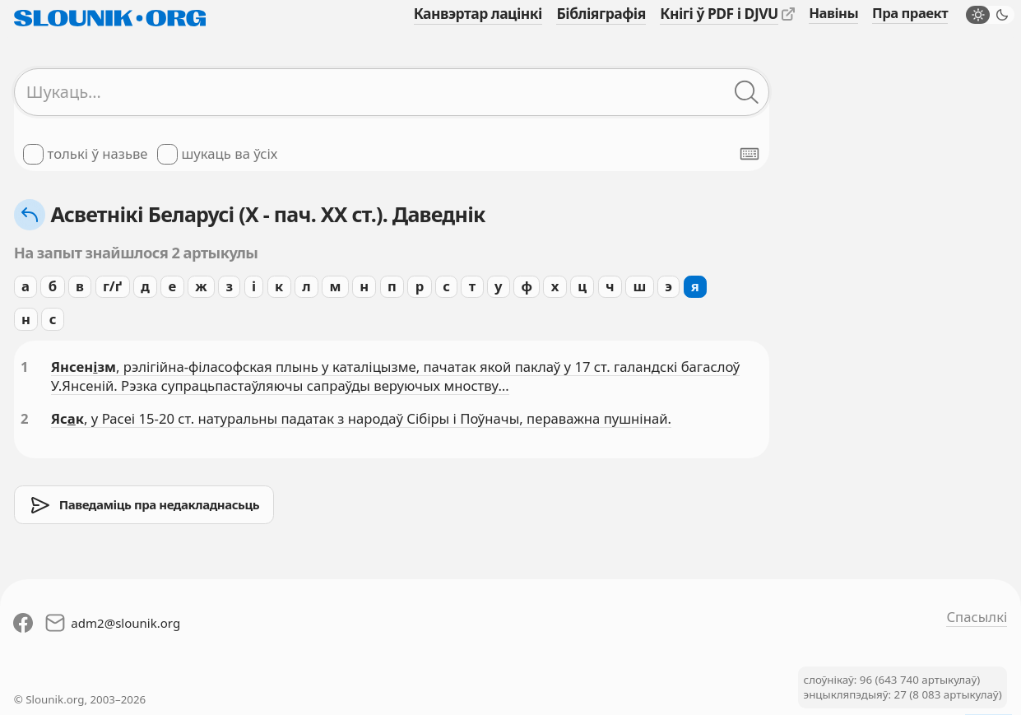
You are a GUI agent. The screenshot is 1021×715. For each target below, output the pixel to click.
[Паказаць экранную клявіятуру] (749, 154)
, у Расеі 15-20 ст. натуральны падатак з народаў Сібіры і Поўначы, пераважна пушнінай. (377, 418)
